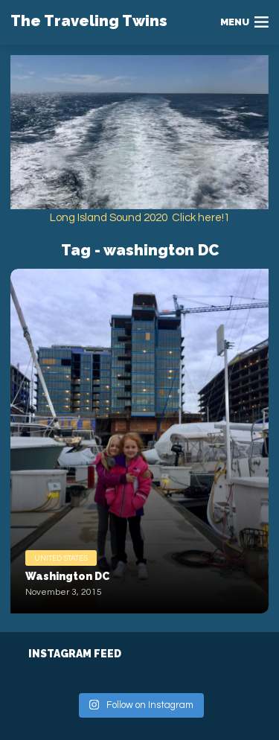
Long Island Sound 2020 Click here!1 (140, 217)
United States (61, 558)
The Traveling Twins (88, 21)
